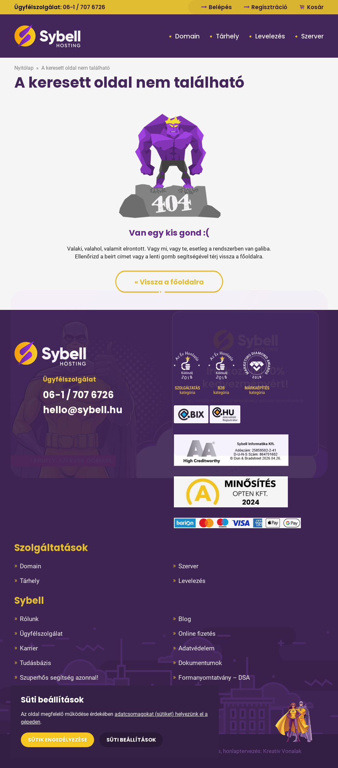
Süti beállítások (131, 740)
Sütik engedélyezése (57, 740)
